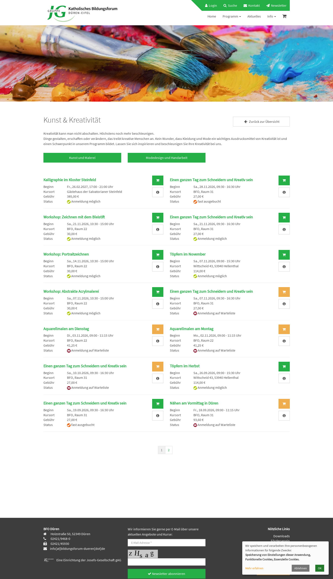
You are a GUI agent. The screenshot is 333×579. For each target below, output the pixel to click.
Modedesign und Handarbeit (166, 157)
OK (320, 568)
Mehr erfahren (254, 568)
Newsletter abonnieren (166, 573)
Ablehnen (300, 568)
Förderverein (280, 541)
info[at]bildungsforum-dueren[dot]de (77, 548)
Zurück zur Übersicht (261, 121)
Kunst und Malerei (82, 157)
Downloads (281, 536)
